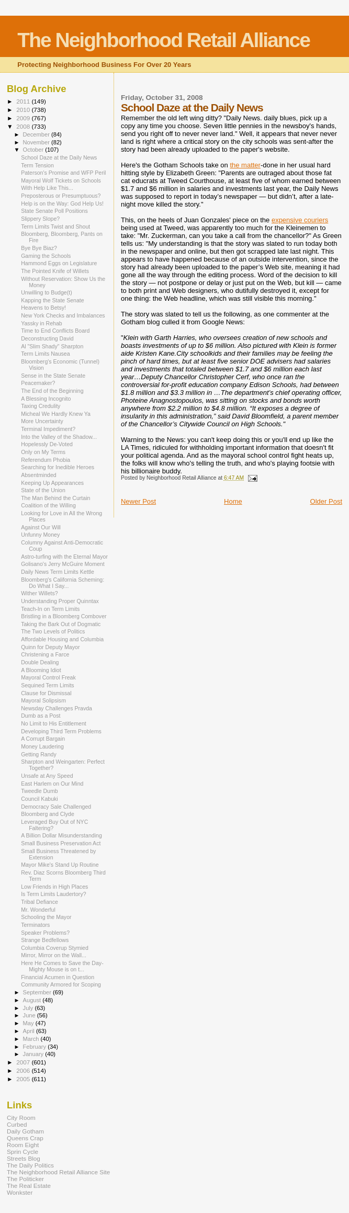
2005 (23, 1078)
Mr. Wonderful (38, 909)
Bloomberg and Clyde (47, 814)
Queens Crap (25, 1138)
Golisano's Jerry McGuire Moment (63, 564)
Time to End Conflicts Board (55, 330)
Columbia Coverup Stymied (54, 948)
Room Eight (23, 1144)
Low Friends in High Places (54, 886)
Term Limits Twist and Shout (55, 226)
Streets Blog (23, 1158)
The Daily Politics (30, 1165)
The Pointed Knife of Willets (55, 271)
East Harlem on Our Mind (52, 783)
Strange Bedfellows (45, 940)
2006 (23, 1070)
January (34, 1054)
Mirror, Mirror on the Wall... (53, 955)
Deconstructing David (47, 338)
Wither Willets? (39, 593)
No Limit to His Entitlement (53, 723)
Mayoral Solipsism (43, 700)
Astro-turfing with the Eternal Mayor (64, 556)
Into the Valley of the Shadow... (59, 437)
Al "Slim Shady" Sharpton (52, 346)
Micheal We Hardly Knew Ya (56, 414)
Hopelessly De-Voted (47, 444)
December (37, 134)
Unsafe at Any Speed (47, 776)
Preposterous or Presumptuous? (60, 195)
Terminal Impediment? (48, 429)
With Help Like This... (47, 188)
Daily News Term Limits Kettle (57, 572)
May (29, 1023)
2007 (23, 1062)
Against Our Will (41, 527)
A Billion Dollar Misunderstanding (61, 835)
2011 (23, 101)
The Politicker (25, 1178)
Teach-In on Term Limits (50, 609)
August (33, 1000)
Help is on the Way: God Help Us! (62, 203)
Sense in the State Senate (53, 375)
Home (233, 501)
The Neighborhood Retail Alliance (163, 40)
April (29, 1031)
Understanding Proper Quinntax (60, 601)
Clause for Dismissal (46, 693)
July (29, 1008)
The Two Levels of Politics (53, 631)
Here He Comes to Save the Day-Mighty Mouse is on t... (62, 966)
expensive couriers (300, 220)
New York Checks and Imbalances (63, 315)
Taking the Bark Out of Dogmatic (60, 624)
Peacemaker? (38, 383)
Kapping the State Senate (52, 300)
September (38, 992)
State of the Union (43, 490)
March (32, 1039)
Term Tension (37, 165)
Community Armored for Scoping (61, 984)
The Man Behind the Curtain (55, 498)
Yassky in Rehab (41, 323)
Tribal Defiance (39, 902)
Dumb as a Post (40, 715)
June (30, 1015)
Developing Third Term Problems (61, 731)
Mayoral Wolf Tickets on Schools (61, 180)
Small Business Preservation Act (60, 843)
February (35, 1047)
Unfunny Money (40, 534)
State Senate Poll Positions (54, 211)
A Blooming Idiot (41, 670)
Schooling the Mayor (46, 917)
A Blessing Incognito (46, 398)
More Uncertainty (42, 421)
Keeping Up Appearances (52, 483)
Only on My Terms (43, 452)
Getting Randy (39, 754)
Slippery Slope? (40, 219)
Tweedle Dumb (39, 791)
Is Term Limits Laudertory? (53, 894)
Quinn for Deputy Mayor (50, 647)
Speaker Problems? (45, 932)
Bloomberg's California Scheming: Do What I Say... (62, 582)
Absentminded (39, 475)
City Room (21, 1117)
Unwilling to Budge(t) (46, 292)
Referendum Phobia (45, 460)
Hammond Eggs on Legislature (59, 263)
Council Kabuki (39, 799)
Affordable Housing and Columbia (62, 639)
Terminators (35, 925)
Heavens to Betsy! (43, 307)
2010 (23, 109)
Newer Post (138, 501)
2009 (23, 118)
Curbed (17, 1124)
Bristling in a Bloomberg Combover (63, 616)
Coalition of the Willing (48, 505)
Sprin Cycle (22, 1151)
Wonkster (19, 1192)
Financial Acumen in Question (57, 977)
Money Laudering (42, 746)
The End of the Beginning (52, 391)
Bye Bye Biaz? (39, 248)
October (34, 149)
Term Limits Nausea (45, 353)
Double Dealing (40, 662)
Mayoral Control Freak (48, 677)
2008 (23, 126)
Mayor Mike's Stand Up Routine (59, 864)
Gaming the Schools (46, 256)
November (37, 142)
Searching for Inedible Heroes (57, 467)
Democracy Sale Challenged (56, 806)
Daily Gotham (25, 1131)
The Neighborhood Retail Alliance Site (58, 1172)
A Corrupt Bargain (43, 738)
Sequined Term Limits (47, 685)
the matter (245, 165)
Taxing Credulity (40, 406)
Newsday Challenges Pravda (56, 708)
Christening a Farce (45, 654)
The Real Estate (29, 1185)
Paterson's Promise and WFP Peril (63, 172)
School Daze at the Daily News (59, 157)
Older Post (326, 501)
